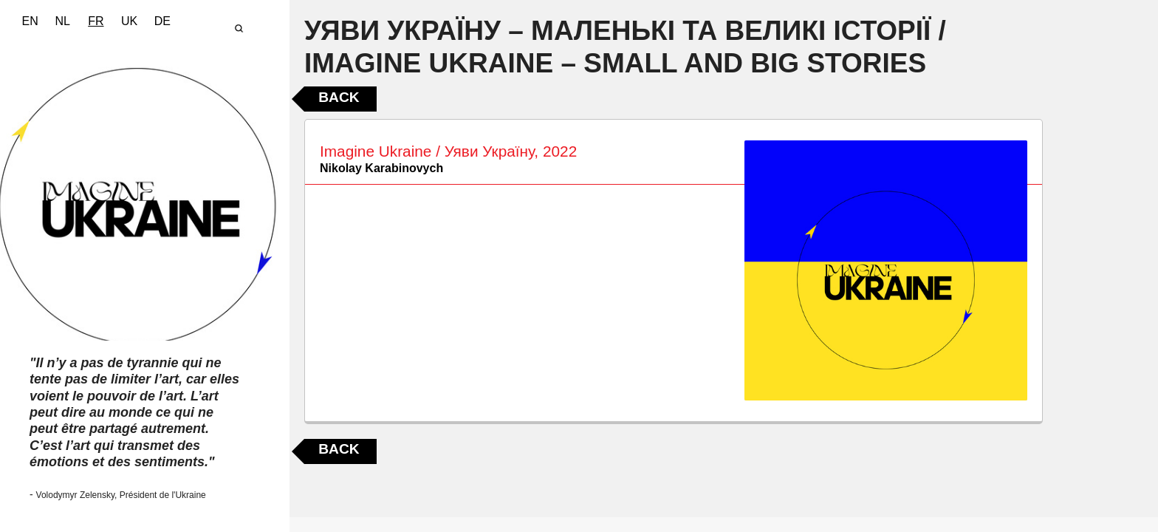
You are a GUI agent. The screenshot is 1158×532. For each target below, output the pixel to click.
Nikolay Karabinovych (381, 168)
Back (338, 97)
